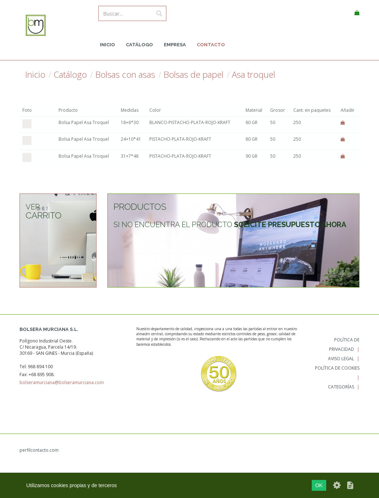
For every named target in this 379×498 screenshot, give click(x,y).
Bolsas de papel (193, 74)
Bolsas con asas (125, 74)
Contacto (211, 44)
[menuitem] (107, 45)
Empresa (175, 44)
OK (319, 485)
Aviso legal (341, 359)
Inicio (107, 44)
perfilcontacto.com (39, 450)
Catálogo (139, 44)
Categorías (341, 387)
